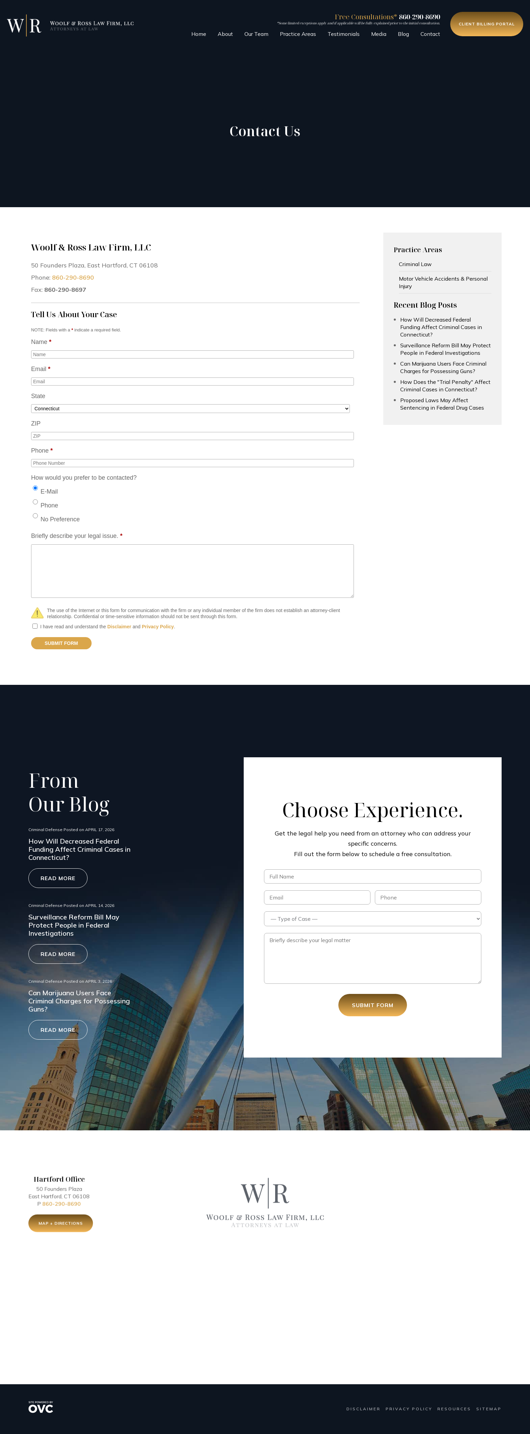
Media (378, 33)
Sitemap (489, 1408)
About (225, 33)
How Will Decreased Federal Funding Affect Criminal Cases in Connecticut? (441, 327)
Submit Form (372, 1005)
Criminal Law (415, 264)
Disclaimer (119, 626)
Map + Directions (61, 1224)
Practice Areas (298, 33)
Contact (430, 33)
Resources (454, 1408)
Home (198, 33)
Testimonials (344, 33)
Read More (58, 878)
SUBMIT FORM (61, 643)
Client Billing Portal (487, 23)
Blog (403, 33)
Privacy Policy (158, 626)
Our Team (256, 33)
